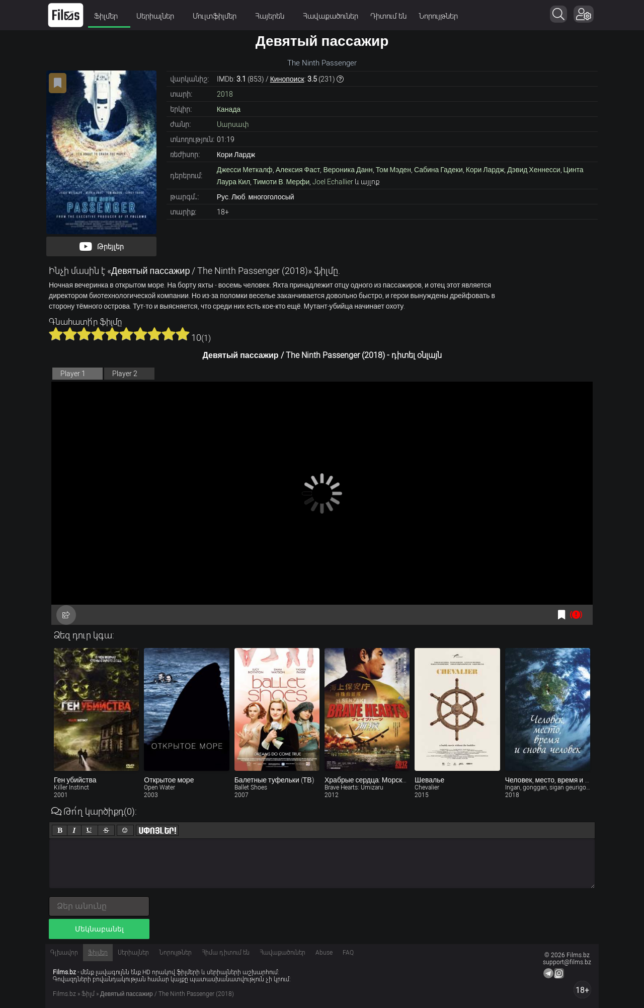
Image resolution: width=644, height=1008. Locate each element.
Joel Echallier (332, 182)
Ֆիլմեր (109, 16)
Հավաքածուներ (330, 16)
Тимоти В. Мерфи (281, 182)
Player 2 (124, 374)
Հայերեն (273, 16)
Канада (228, 109)
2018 (225, 94)
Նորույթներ (438, 16)
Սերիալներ (158, 16)
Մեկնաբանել (99, 929)
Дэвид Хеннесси (533, 170)
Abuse (324, 952)
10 (183, 334)
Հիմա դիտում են (226, 952)
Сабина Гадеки (438, 170)
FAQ (348, 952)
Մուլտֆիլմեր (218, 16)
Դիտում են (388, 16)
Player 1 (73, 374)
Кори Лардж (485, 170)
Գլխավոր (64, 952)
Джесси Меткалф (245, 170)
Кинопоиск (287, 79)
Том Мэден (393, 170)
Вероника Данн (347, 170)
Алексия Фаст (298, 170)
